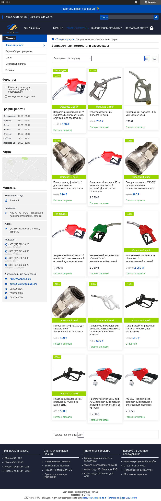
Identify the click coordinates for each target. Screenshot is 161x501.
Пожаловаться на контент (94, 498)
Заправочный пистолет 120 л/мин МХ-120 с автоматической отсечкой (104, 258)
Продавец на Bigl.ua (80, 495)
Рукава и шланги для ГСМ (58, 470)
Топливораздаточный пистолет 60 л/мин (101, 113)
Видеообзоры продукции (106, 28)
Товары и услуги (77, 28)
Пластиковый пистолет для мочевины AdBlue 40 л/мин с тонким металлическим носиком (105, 330)
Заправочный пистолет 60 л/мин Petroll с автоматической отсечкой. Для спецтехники (68, 115)
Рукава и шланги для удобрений (56, 475)
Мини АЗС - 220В (14, 462)
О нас (9, 57)
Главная (58, 28)
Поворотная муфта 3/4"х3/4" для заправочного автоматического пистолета (141, 185)
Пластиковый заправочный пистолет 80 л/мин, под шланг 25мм (67, 402)
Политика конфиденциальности (122, 498)
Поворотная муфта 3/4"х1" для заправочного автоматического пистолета (68, 185)
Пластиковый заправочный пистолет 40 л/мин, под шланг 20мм (140, 328)
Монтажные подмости (135, 474)
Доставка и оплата (137, 28)
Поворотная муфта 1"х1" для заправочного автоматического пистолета (68, 328)
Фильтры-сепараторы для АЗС (100, 465)
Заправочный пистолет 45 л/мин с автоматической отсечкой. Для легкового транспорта (105, 186)
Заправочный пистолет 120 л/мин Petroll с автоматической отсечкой (140, 258)
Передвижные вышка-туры (138, 470)
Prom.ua (94, 492)
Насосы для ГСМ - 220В (17, 471)
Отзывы (10, 70)
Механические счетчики (57, 461)
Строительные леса (134, 465)
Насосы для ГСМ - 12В (17, 466)
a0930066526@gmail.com (23, 284)
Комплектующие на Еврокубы (140, 461)
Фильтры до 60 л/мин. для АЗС (100, 469)
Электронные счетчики (57, 465)
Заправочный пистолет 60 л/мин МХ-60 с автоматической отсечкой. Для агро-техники (68, 258)
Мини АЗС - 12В (13, 458)
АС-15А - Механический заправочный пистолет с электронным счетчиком (139, 402)
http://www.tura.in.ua (20, 278)
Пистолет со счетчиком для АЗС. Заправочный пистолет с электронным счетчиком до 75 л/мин (105, 403)
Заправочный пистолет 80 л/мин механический (141, 113)
